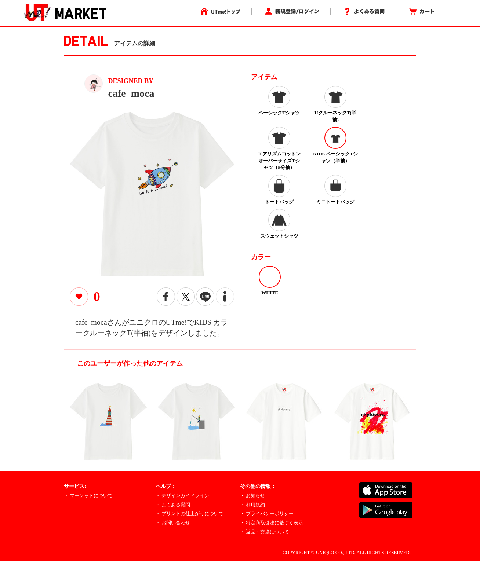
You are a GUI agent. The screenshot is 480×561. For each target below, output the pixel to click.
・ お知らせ (252, 495)
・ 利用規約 (252, 504)
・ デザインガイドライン (182, 495)
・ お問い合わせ (173, 522)
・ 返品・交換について (264, 532)
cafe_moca (131, 93)
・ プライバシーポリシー (267, 513)
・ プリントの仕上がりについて (189, 513)
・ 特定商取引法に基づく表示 (271, 522)
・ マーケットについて (88, 495)
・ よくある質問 (173, 504)
